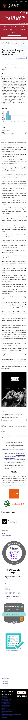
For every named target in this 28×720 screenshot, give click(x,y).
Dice (2, 699)
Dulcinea (3, 700)
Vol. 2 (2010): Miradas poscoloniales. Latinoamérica (13, 44)
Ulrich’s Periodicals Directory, (11, 714)
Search (14, 38)
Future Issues (14, 26)
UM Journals (14, 1)
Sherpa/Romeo (13, 714)
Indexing (23, 29)
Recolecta (6, 711)
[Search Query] (14, 35)
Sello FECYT (4, 717)
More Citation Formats (8, 420)
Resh (2, 712)
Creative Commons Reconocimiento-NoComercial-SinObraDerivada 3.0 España (15, 456)
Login (26, 1)
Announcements (14, 29)
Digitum (6, 699)
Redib (10, 711)
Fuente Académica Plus (6, 701)
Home (2, 42)
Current (6, 26)
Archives (21, 26)
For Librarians (5, 686)
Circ (2, 697)
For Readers (5, 681)
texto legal (12, 458)
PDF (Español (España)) (20, 58)
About (13, 32)
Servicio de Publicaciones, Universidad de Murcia (14, 449)
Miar (2, 711)
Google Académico (6, 703)
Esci (7, 700)
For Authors (5, 683)
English (4, 533)
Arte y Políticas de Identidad (14, 18)
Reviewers (5, 29)
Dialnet (5, 697)
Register (21, 1)
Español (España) (6, 535)
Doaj (10, 699)
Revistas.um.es (5, 714)
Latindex (8, 709)
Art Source (4, 696)
